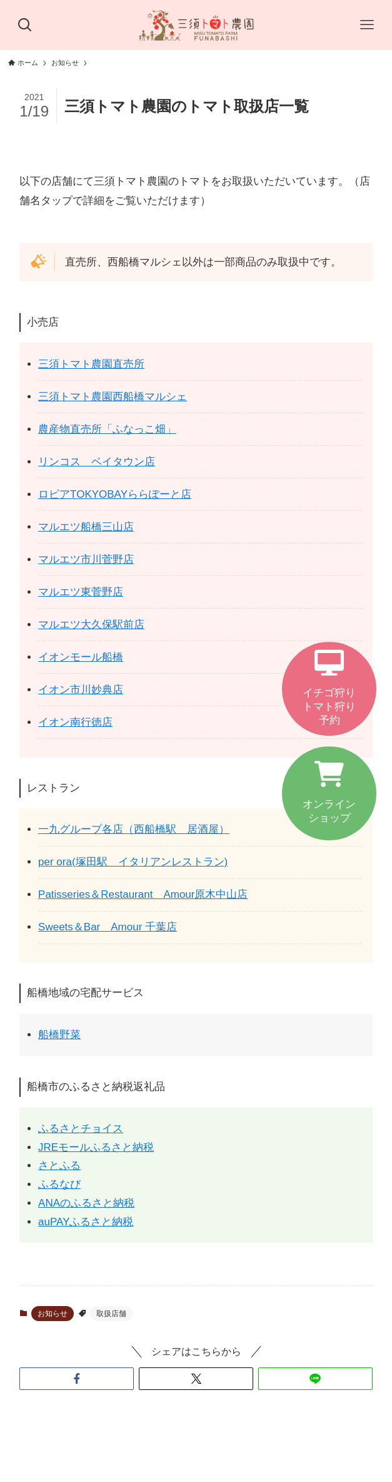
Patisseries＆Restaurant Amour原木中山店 (143, 894)
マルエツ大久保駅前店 (91, 624)
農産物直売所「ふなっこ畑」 (107, 429)
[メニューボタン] (367, 25)
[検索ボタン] (25, 25)
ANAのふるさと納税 (86, 1203)
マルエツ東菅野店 (80, 592)
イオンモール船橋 (80, 657)
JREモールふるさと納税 (96, 1147)
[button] (76, 1378)
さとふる (59, 1165)
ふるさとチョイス (80, 1129)
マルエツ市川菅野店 (86, 559)
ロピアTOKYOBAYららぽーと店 (114, 494)
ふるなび (59, 1184)
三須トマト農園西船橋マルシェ (112, 397)
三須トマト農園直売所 (91, 364)
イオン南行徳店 (75, 722)
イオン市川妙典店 (80, 690)
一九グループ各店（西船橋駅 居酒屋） (133, 829)
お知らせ (53, 1313)
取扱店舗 (111, 1313)
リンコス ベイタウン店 (96, 462)
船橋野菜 (59, 1035)
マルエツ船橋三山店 (86, 527)
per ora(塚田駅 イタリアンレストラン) (133, 862)
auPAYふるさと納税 (85, 1222)
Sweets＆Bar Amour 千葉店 (107, 927)
